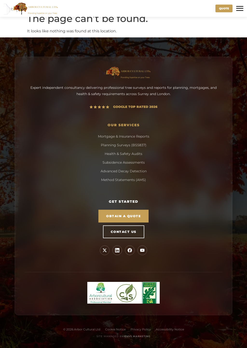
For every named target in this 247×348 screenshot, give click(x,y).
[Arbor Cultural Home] (31, 8)
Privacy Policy (140, 329)
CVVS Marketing (137, 336)
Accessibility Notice (170, 329)
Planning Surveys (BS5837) (123, 145)
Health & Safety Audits (123, 154)
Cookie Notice (115, 329)
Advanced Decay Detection (124, 171)
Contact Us (124, 232)
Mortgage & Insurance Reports (123, 136)
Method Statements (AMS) (123, 180)
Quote (224, 8)
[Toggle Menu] (239, 8)
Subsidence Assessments (124, 162)
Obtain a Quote (123, 216)
